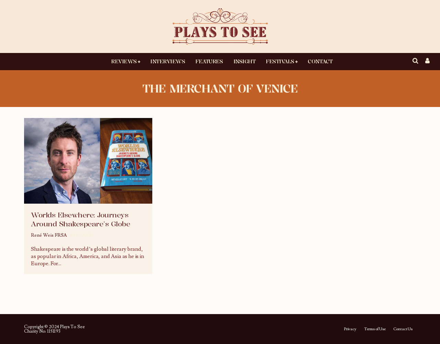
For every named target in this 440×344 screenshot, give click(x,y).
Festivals (280, 61)
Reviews (124, 61)
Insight (244, 61)
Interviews (167, 61)
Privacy (350, 329)
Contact (320, 61)
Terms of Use (375, 329)
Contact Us (402, 329)
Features (209, 61)
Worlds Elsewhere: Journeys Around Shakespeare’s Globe (80, 219)
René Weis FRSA (49, 235)
